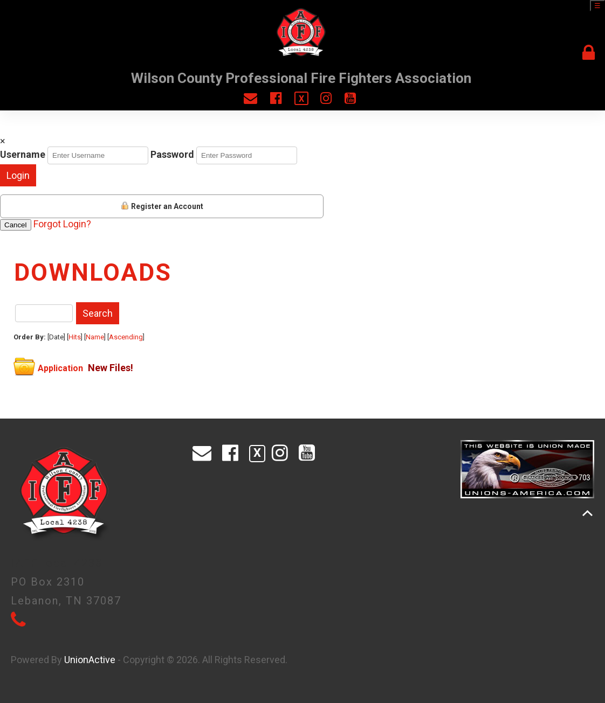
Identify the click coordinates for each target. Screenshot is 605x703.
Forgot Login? (62, 223)
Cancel (15, 225)
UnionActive (89, 659)
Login (18, 175)
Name (95, 337)
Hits (74, 337)
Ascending (126, 337)
